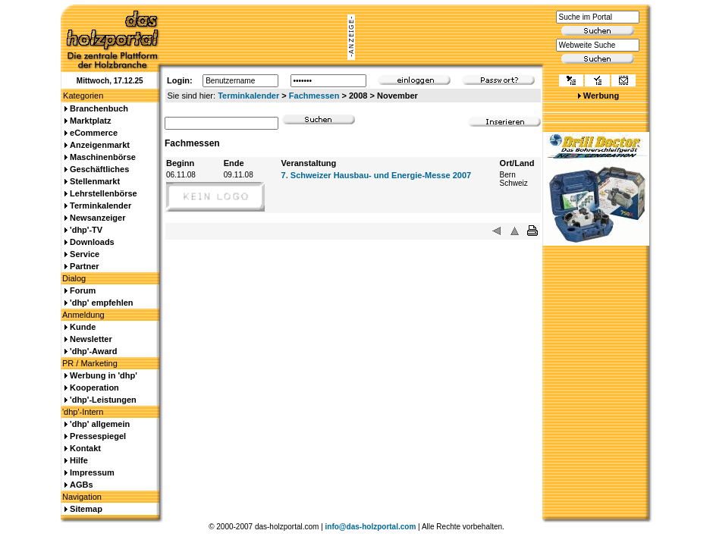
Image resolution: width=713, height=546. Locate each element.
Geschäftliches (99, 169)
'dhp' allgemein (100, 423)
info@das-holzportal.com (370, 526)
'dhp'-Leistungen (103, 399)
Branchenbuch (99, 108)
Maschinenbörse (103, 157)
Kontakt (85, 448)
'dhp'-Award (93, 351)
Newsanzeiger (97, 217)
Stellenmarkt (95, 181)
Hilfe (79, 460)
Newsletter (91, 339)
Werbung (601, 95)
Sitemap (86, 508)
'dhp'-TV (86, 229)
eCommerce (94, 132)
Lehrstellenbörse (103, 193)
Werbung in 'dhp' (103, 375)
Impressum (92, 472)
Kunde (83, 326)
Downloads (92, 241)
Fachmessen (314, 95)
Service (84, 254)
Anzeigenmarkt (100, 144)
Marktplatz (90, 120)
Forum (83, 290)
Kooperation (94, 387)
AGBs (81, 484)
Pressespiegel (98, 436)
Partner (84, 266)
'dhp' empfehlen (101, 302)
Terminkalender (248, 95)
